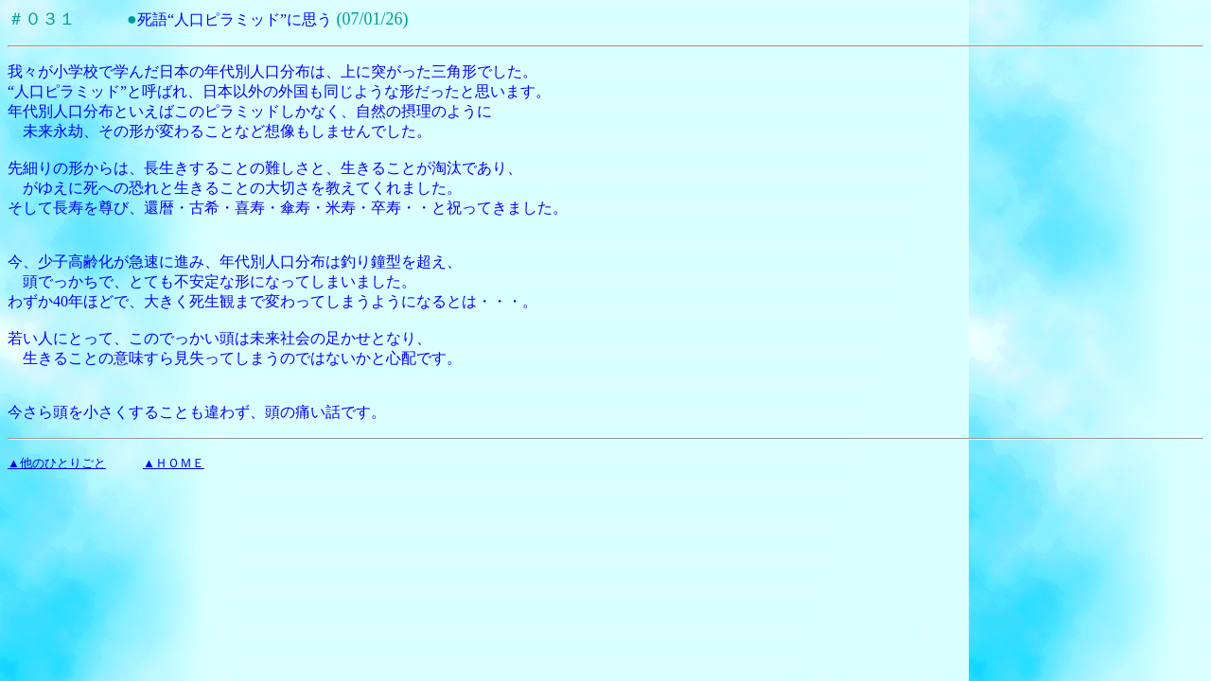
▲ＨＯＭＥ (173, 463)
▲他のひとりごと (57, 463)
